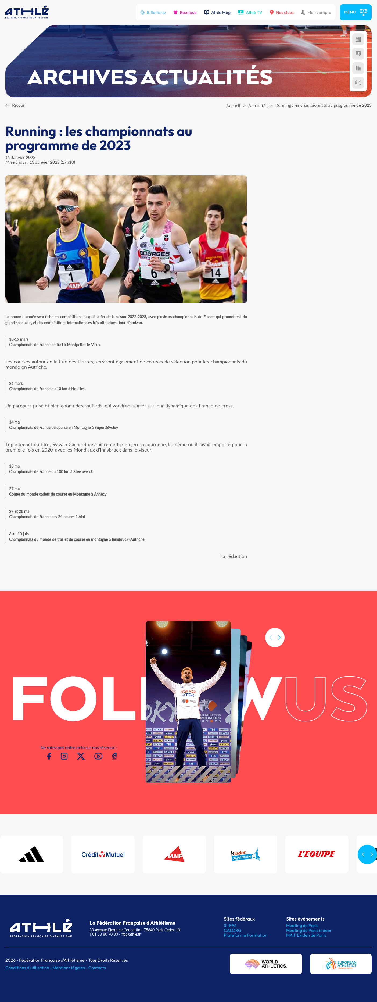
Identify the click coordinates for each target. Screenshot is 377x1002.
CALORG (232, 930)
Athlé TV (250, 12)
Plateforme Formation (245, 935)
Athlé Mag (217, 12)
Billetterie (153, 12)
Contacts (97, 967)
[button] (279, 659)
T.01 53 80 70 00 (103, 934)
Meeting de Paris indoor (309, 930)
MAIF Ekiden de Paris (306, 935)
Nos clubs (282, 12)
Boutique (185, 12)
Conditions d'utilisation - (29, 967)
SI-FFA (230, 925)
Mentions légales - (70, 967)
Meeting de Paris (302, 925)
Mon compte (316, 12)
